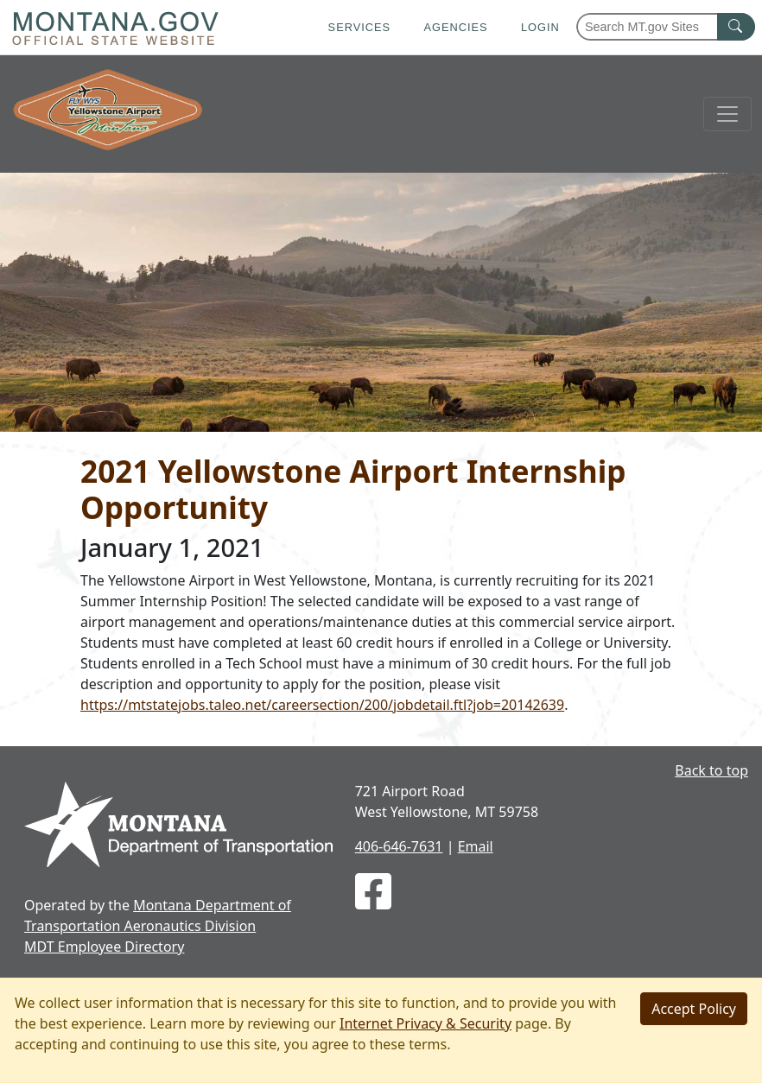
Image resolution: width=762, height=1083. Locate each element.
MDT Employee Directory (104, 946)
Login (540, 27)
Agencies (455, 27)
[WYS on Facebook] (373, 901)
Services (359, 27)
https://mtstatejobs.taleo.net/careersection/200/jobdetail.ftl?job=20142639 (322, 704)
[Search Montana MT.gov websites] (665, 27)
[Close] (693, 1008)
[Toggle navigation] (727, 114)
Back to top (711, 770)
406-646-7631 (399, 846)
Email (475, 846)
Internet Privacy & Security (425, 1023)
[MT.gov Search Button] (736, 27)
